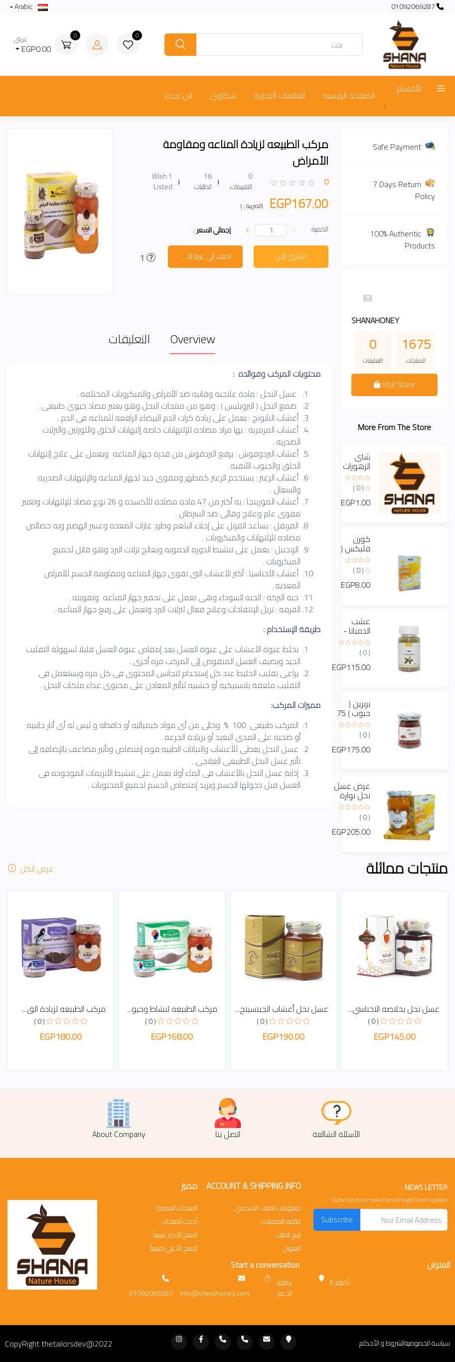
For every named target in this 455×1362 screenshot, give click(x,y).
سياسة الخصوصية (427, 1343)
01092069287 (417, 6)
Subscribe (337, 1219)
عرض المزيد (400, 105)
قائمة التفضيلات (281, 1221)
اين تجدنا (178, 95)
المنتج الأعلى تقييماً (173, 1248)
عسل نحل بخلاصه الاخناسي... (394, 1008)
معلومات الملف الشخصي (268, 1208)
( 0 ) (358, 487)
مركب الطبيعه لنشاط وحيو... (172, 1008)
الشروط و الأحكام (382, 1343)
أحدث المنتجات (179, 1221)
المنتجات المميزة (177, 1208)
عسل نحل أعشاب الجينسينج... (281, 1008)
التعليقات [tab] (129, 339)
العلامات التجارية (279, 95)
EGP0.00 (32, 44)
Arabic (30, 6)
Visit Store (394, 384)
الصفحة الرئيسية (349, 95)
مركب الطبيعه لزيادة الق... (64, 1008)
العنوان (292, 1248)
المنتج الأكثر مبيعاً (175, 1235)
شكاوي (223, 95)
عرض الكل (32, 868)
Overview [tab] (192, 339)
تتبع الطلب (288, 1235)
